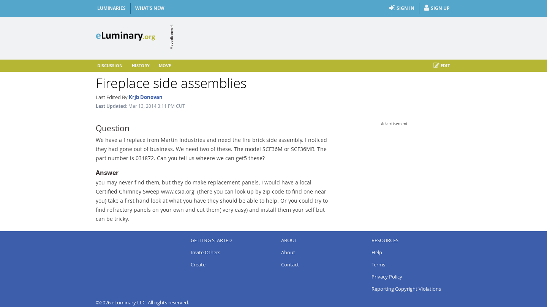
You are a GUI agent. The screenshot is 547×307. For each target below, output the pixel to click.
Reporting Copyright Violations (406, 288)
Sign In (401, 8)
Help (377, 252)
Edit (441, 65)
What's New (149, 8)
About (288, 252)
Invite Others (205, 252)
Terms (378, 264)
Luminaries (111, 8)
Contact (290, 264)
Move (165, 65)
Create (198, 264)
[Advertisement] (313, 37)
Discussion (110, 65)
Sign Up (437, 8)
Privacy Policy (387, 276)
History (141, 65)
